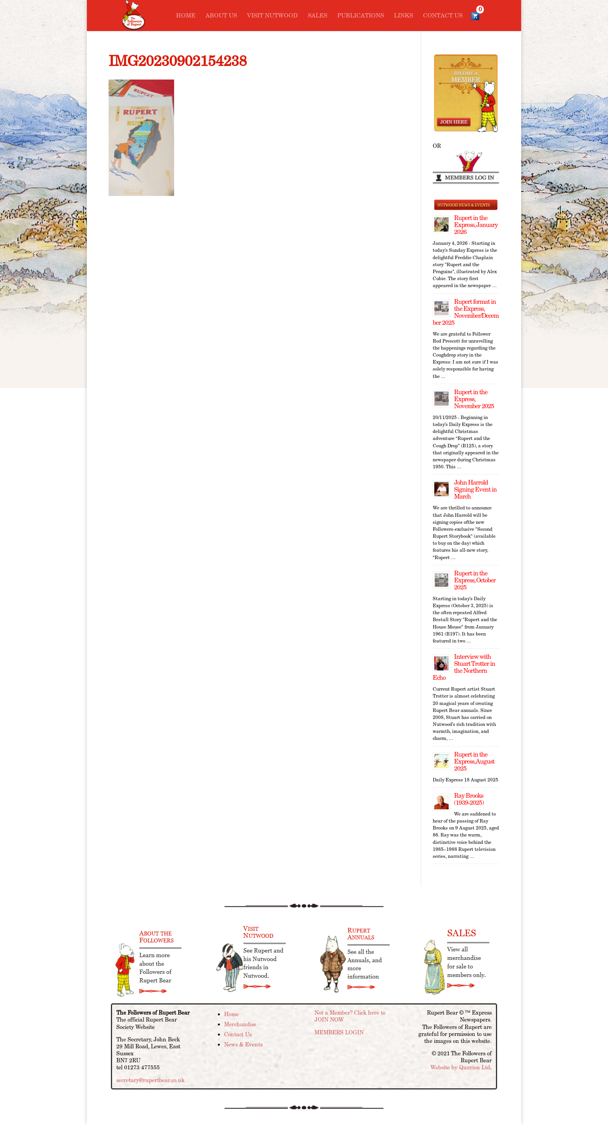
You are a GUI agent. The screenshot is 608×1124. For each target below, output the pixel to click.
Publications (360, 16)
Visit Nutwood (272, 16)
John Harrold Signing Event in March (475, 489)
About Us (221, 16)
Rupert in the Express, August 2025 (474, 761)
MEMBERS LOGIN (339, 1032)
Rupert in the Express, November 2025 (474, 399)
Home (185, 16)
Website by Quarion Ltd (460, 1067)
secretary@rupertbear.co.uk (150, 1080)
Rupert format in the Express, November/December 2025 (466, 312)
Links (403, 16)
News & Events (243, 1044)
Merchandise (240, 1024)
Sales (317, 16)
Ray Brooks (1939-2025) (469, 799)
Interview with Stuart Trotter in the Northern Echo (464, 667)
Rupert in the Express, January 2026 (476, 225)
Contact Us (443, 16)
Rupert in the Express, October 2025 (475, 580)
